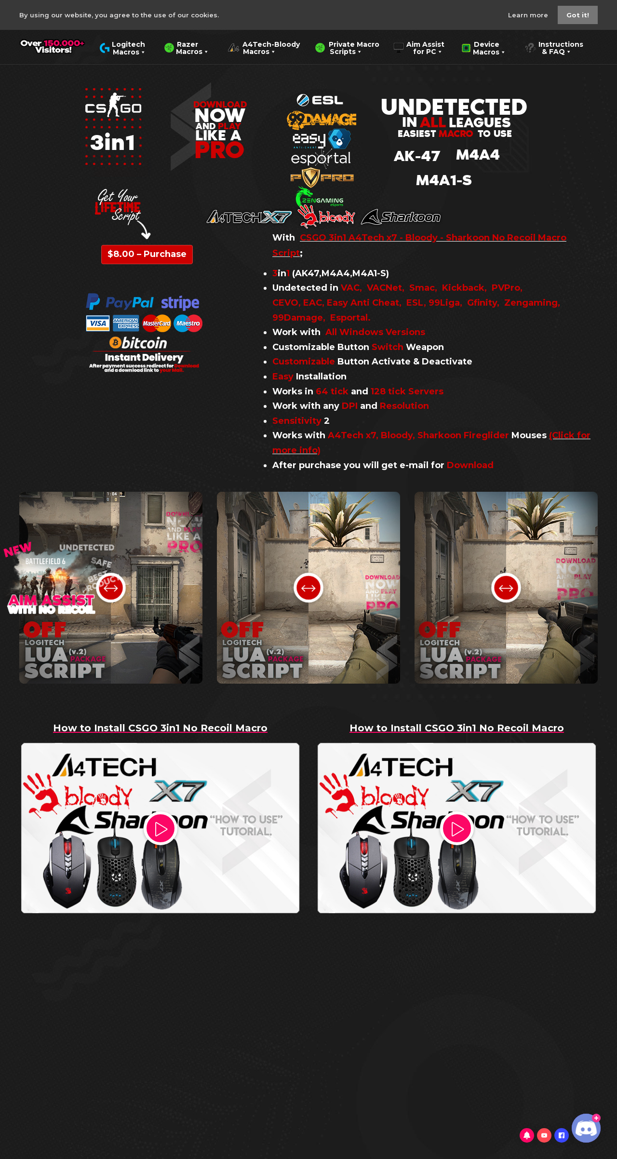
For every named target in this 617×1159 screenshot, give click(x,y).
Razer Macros (186, 47)
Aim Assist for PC (419, 47)
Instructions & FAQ (553, 47)
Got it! (577, 15)
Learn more (529, 15)
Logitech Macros (122, 47)
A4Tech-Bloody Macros (264, 47)
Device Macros (483, 47)
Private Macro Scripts (346, 47)
